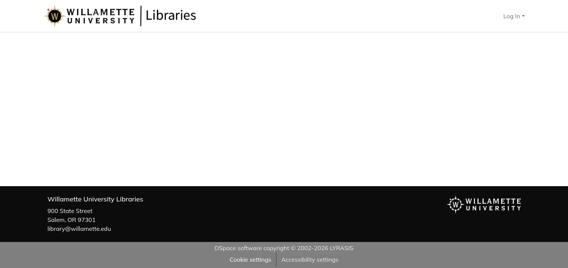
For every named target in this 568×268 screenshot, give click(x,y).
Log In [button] (512, 16)
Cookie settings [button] (250, 259)
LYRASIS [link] (341, 248)
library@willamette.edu (79, 228)
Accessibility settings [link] (309, 259)
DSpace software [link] (238, 248)
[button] (144, 16)
